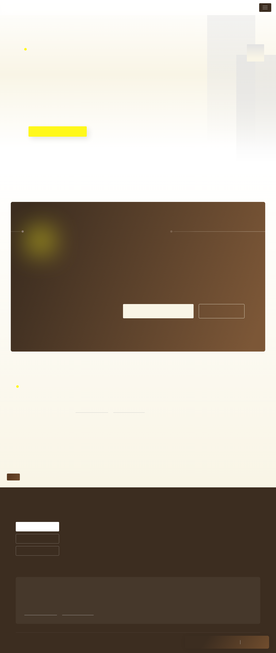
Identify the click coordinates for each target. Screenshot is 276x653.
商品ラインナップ (162, 547)
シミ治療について (163, 502)
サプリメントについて (165, 541)
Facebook (208, 562)
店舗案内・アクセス (216, 522)
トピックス (209, 512)
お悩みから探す (115, 555)
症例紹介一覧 (159, 519)
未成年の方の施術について (221, 532)
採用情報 (207, 542)
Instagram (208, 556)
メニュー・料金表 (214, 502)
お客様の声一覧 (161, 525)
